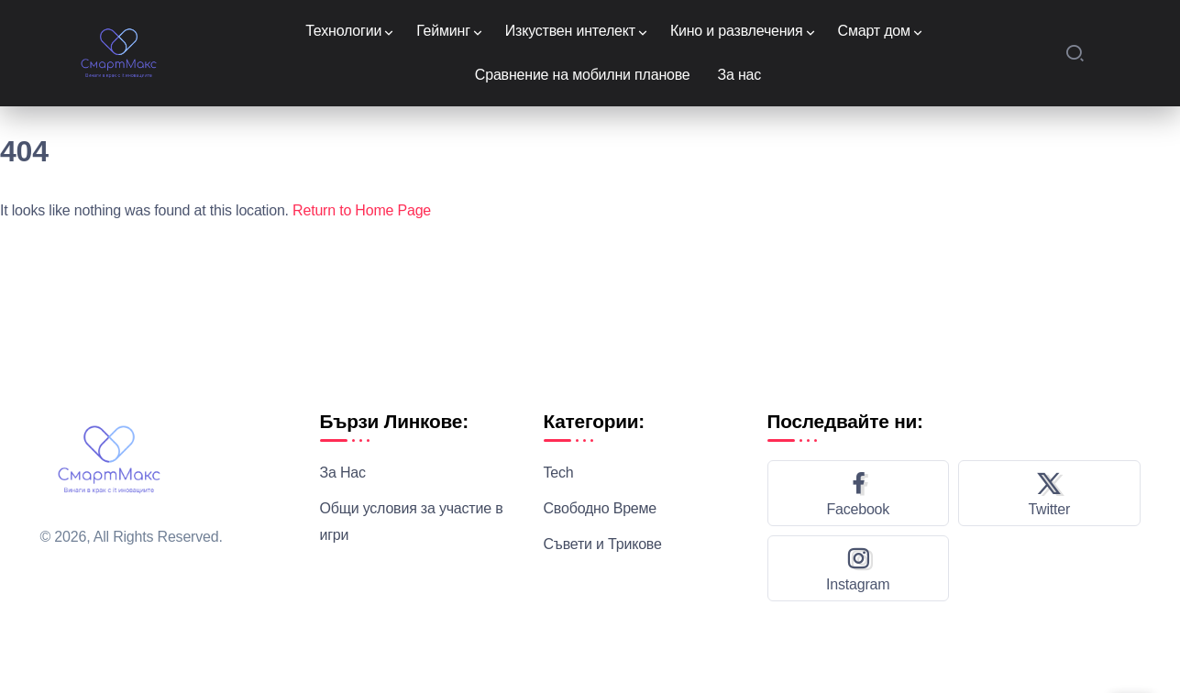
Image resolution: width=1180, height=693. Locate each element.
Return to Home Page (361, 210)
